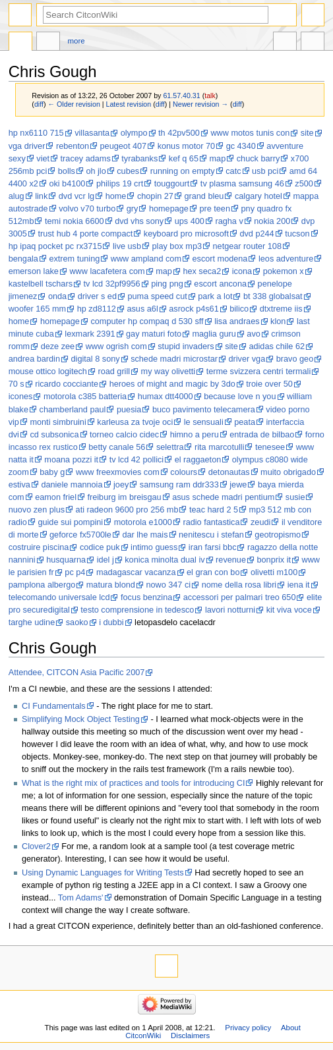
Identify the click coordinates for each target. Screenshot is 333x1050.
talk (210, 95)
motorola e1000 (143, 522)
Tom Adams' (81, 897)
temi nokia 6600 (74, 221)
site (307, 133)
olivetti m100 (274, 572)
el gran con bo (213, 572)
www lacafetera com (106, 271)
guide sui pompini (70, 522)
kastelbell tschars (41, 284)
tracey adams (86, 158)
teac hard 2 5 (213, 509)
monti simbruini (58, 422)
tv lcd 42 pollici (136, 459)
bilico (239, 309)
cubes (128, 171)
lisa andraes (236, 321)
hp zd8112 (96, 309)
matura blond (110, 585)
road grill (114, 371)
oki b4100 (67, 183)
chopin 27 (155, 196)
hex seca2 (202, 271)
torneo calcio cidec (124, 434)
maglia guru (214, 334)
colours (183, 472)
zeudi (260, 522)
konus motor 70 (186, 146)
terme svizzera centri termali (258, 371)
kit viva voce (289, 610)
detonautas (229, 472)
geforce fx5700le (80, 534)
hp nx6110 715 (36, 133)
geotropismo (278, 534)
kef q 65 (183, 158)
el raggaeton (198, 459)
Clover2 (36, 846)
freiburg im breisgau (124, 497)
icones (21, 396)
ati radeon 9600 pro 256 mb (127, 509)
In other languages (285, 42)
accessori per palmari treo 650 (239, 597)
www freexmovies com (118, 472)
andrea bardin (34, 359)
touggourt (172, 183)
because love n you (240, 396)
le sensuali (204, 422)
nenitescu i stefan (211, 534)
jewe (238, 484)
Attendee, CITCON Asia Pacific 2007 (77, 672)
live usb (127, 246)
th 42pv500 (179, 133)
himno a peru (194, 434)
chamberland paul (73, 409)
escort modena (220, 258)
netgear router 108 (247, 246)
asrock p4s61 (193, 309)
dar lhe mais (144, 534)
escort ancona (220, 284)
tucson (297, 233)
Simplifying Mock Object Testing (81, 719)
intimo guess (154, 547)
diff (39, 104)
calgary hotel (258, 196)
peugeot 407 (123, 146)
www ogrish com (116, 346)
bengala (23, 258)
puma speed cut (157, 296)
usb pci (265, 171)
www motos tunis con (249, 133)
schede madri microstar (174, 359)
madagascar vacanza (136, 572)
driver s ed (97, 296)
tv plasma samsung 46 (242, 183)
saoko (77, 622)
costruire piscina (39, 547)
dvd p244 (256, 233)
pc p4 (75, 572)
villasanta (92, 133)
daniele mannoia (71, 484)
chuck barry (258, 158)
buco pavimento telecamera (203, 409)
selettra (170, 447)
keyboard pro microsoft (186, 233)
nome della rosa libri (239, 585)
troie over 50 (269, 384)
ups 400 (189, 221)
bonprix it (274, 560)
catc (233, 171)
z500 (304, 183)
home (116, 196)
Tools (312, 42)
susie (295, 497)
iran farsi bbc (213, 547)
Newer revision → (200, 104)
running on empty (182, 171)
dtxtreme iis (281, 309)
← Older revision (73, 104)
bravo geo (294, 359)
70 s (16, 384)
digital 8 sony (95, 359)
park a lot (215, 296)
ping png (167, 284)
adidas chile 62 (277, 346)
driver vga (247, 359)
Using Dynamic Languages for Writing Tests (103, 872)
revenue (231, 560)
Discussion (48, 42)
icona (242, 271)
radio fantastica (211, 522)
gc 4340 (241, 146)
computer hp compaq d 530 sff (146, 321)
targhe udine (32, 622)
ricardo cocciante (66, 384)
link (41, 196)
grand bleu (204, 196)
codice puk (100, 547)
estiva (19, 484)
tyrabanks (139, 158)
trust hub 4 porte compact (85, 233)
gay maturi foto (153, 334)
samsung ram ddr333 (179, 484)
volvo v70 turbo (87, 208)
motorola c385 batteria (85, 396)
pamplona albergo (42, 585)
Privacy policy (248, 1028)
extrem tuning (74, 258)
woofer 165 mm (37, 309)
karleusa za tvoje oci (135, 422)
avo (253, 334)
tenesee (270, 447)
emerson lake (34, 271)
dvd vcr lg (76, 196)
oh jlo (96, 171)
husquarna (66, 560)
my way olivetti (168, 371)
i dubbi (111, 622)
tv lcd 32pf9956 (112, 284)
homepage (169, 208)
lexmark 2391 (90, 334)
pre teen (214, 208)
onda (57, 296)
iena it (299, 585)
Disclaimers (190, 1035)
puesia (129, 409)
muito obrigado (288, 472)
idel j (105, 560)
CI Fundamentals (54, 706)
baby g (52, 472)
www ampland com (146, 258)
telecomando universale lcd (59, 597)
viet (42, 158)
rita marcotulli (219, 447)
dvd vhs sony (139, 221)
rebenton (72, 146)
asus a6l (142, 309)
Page (20, 42)
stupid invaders (186, 346)
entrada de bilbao (261, 434)
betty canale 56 (116, 447)
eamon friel (55, 497)
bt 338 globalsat (273, 296)
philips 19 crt (119, 183)
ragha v (229, 221)
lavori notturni (230, 610)
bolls (66, 171)
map (218, 158)
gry (132, 208)
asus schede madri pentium (223, 497)
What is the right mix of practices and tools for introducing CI (133, 783)
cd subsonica (54, 434)
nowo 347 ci (168, 585)
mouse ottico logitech (48, 371)
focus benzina (146, 597)
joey (121, 484)
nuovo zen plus (37, 509)
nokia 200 (272, 221)
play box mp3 (177, 246)
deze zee (58, 346)
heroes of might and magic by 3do (172, 384)
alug (16, 196)
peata (244, 422)
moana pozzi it (71, 459)
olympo (134, 133)
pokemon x (283, 271)
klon (278, 321)
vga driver (27, 146)
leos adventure (285, 258)
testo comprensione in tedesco (137, 610)
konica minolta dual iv (164, 560)
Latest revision (129, 104)
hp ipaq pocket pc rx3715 (55, 246)
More (76, 41)
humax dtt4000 (165, 396)
